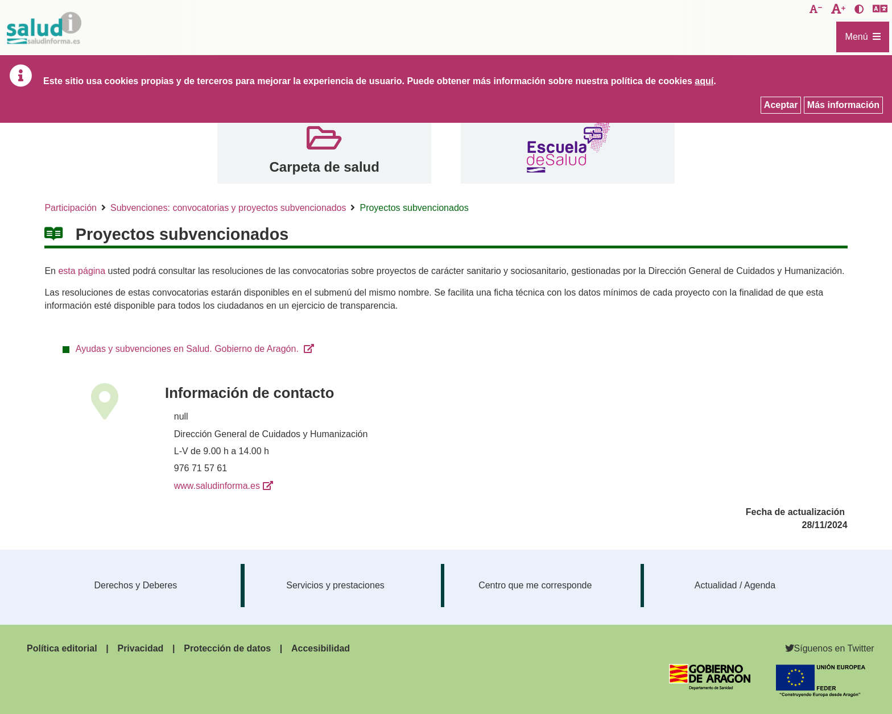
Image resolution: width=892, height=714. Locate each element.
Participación (70, 208)
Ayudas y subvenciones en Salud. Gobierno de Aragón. (188, 349)
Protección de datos (227, 648)
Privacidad (140, 648)
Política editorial (62, 648)
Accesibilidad (320, 648)
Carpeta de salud (324, 167)
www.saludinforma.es (217, 486)
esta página (81, 271)
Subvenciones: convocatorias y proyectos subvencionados (228, 208)
